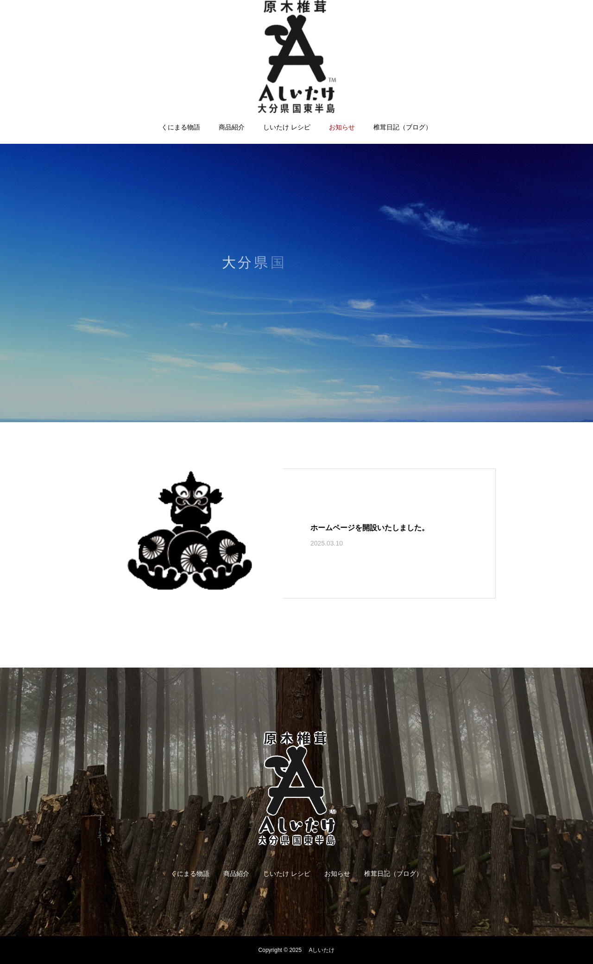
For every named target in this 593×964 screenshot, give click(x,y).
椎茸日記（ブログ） (402, 127)
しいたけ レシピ (286, 127)
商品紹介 (232, 127)
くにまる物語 (180, 127)
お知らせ (342, 127)
